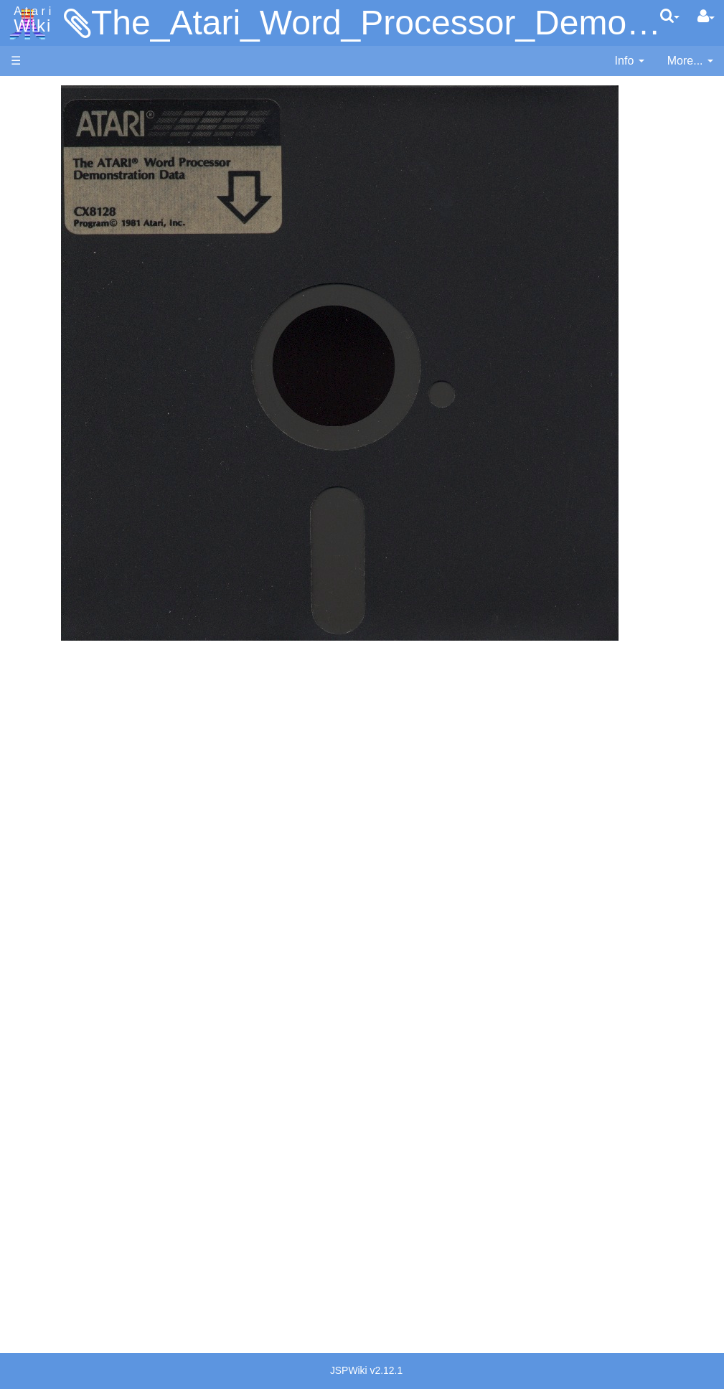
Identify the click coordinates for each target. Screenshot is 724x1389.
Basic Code (68, 720)
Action (55, 351)
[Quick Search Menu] (670, 15)
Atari (30, 20)
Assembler (66, 368)
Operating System (85, 654)
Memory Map (44, 189)
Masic (54, 499)
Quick (54, 564)
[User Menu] (706, 16)
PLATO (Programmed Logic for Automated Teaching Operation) (66, 903)
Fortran (58, 434)
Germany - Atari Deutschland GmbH (79, 1050)
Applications (41, 165)
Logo (52, 482)
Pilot (50, 532)
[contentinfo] (629, 61)
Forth (52, 417)
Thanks (29, 1205)
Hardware (35, 116)
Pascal (56, 515)
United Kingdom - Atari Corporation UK (83, 1164)
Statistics (34, 1238)
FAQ (22, 287)
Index (25, 311)
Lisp (49, 466)
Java (51, 449)
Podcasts (34, 943)
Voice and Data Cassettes (77, 781)
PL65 (52, 548)
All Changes (41, 262)
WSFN (56, 597)
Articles (29, 92)
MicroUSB (36, 238)
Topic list (33, 213)
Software (33, 141)
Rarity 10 (34, 1221)
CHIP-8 (58, 614)
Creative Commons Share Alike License (71, 1303)
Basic (53, 384)
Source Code (72, 670)
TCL (50, 581)
